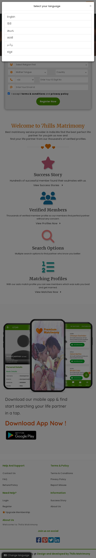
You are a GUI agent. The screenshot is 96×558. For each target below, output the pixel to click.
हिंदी (9, 23)
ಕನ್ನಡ (9, 52)
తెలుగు (10, 31)
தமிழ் (10, 45)
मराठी (10, 38)
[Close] (90, 6)
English (11, 16)
